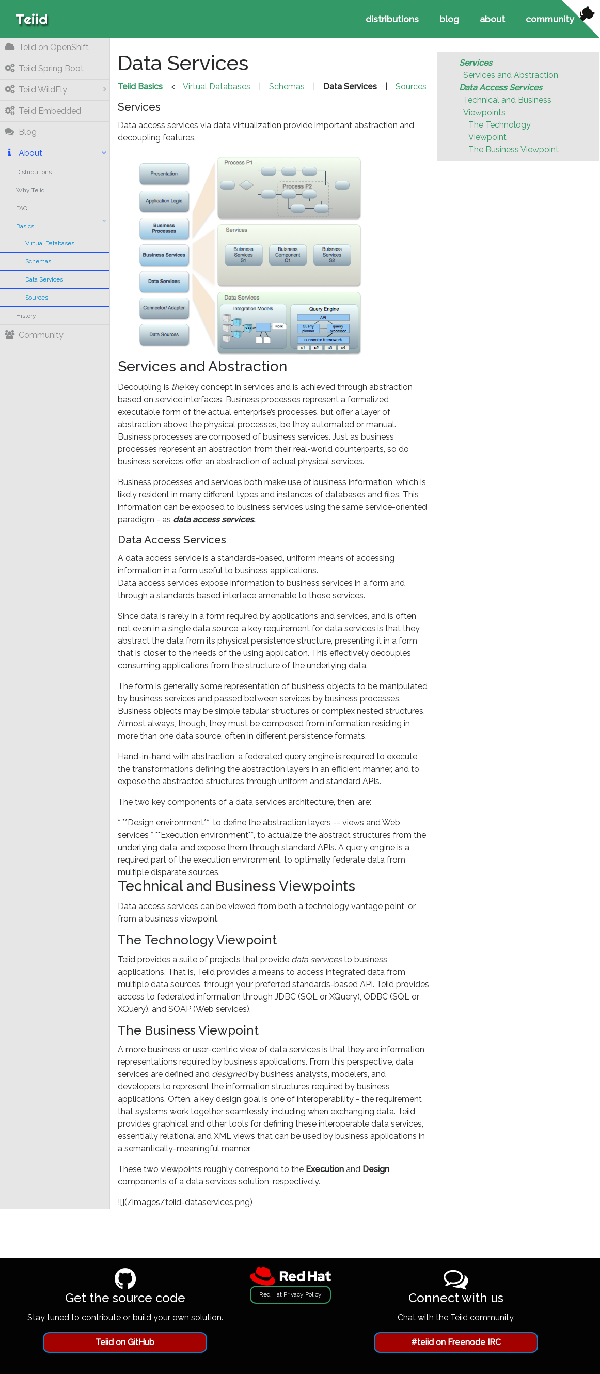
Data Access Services (501, 87)
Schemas (39, 261)
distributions (392, 18)
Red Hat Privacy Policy (290, 1294)
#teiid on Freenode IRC (456, 1342)
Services (476, 63)
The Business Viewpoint (514, 149)
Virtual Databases (50, 243)
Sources (37, 297)
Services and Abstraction (511, 75)
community (550, 18)
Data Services (45, 279)
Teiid (31, 19)
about (492, 18)
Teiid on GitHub (125, 1342)
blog (449, 18)
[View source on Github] (581, 19)
